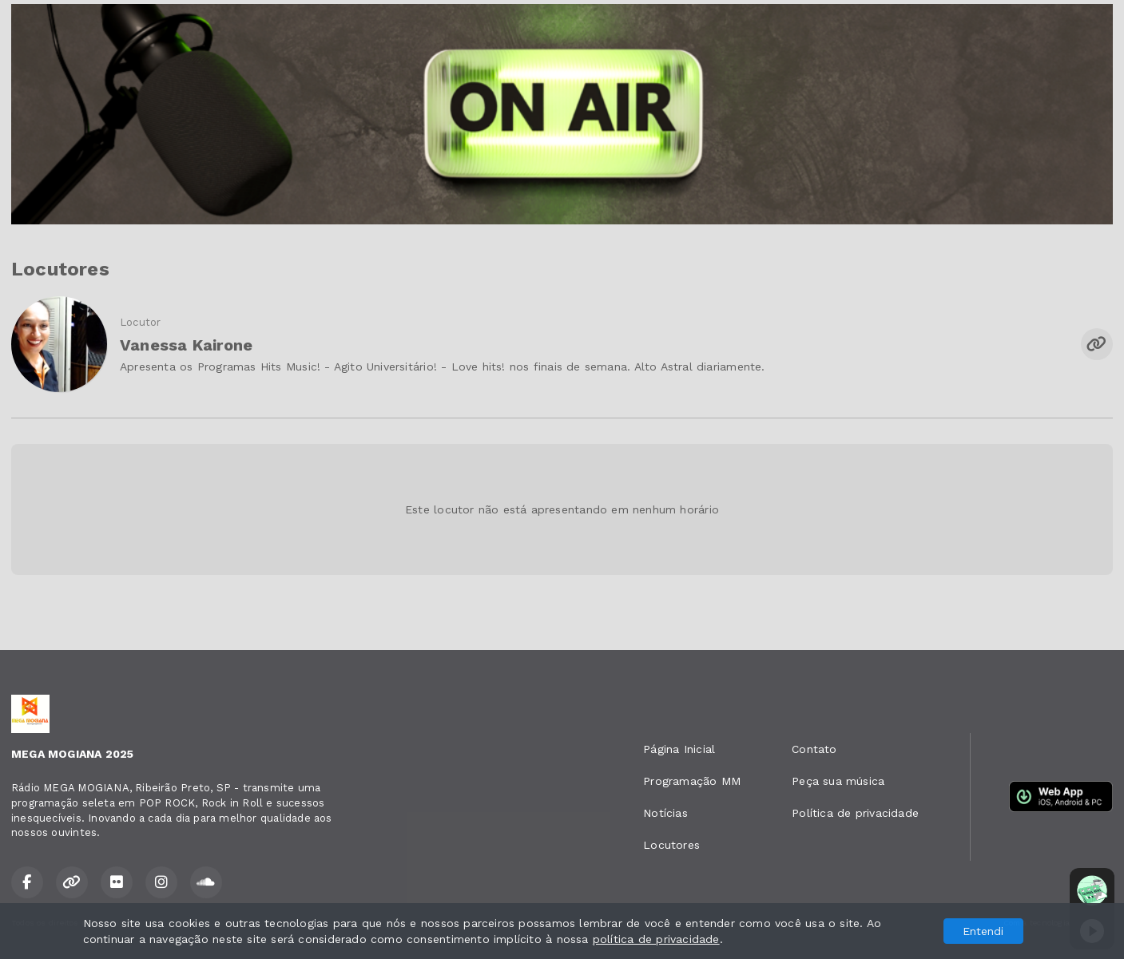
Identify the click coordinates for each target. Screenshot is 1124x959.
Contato (814, 749)
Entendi (983, 931)
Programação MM (692, 781)
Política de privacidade (855, 812)
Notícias (665, 812)
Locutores (671, 844)
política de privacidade (656, 939)
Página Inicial (679, 749)
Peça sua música (838, 781)
